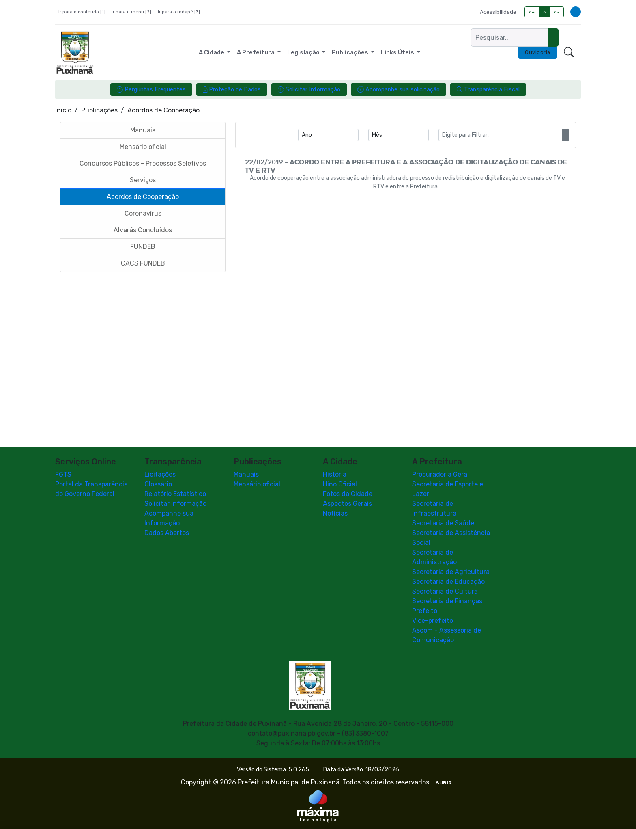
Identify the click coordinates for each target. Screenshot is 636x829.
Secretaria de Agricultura (451, 572)
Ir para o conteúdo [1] (81, 12)
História (334, 474)
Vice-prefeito (432, 620)
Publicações (99, 110)
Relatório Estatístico (175, 494)
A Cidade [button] (212, 52)
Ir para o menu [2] (131, 12)
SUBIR (444, 783)
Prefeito (424, 611)
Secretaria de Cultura (445, 591)
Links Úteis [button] (398, 52)
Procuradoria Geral (440, 474)
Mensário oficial (257, 484)
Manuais (246, 474)
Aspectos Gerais (347, 503)
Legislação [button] (304, 52)
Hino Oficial (340, 484)
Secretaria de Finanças (447, 601)
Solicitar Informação (175, 503)
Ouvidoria (537, 52)
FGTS (63, 474)
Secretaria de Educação (448, 581)
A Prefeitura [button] (256, 52)
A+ (532, 12)
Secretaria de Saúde (443, 523)
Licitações (160, 474)
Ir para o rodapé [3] (179, 12)
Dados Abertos (166, 533)
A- (556, 12)
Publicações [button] (351, 52)
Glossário (158, 484)
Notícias (335, 513)
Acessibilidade (498, 12)
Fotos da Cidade (347, 494)
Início (63, 110)
